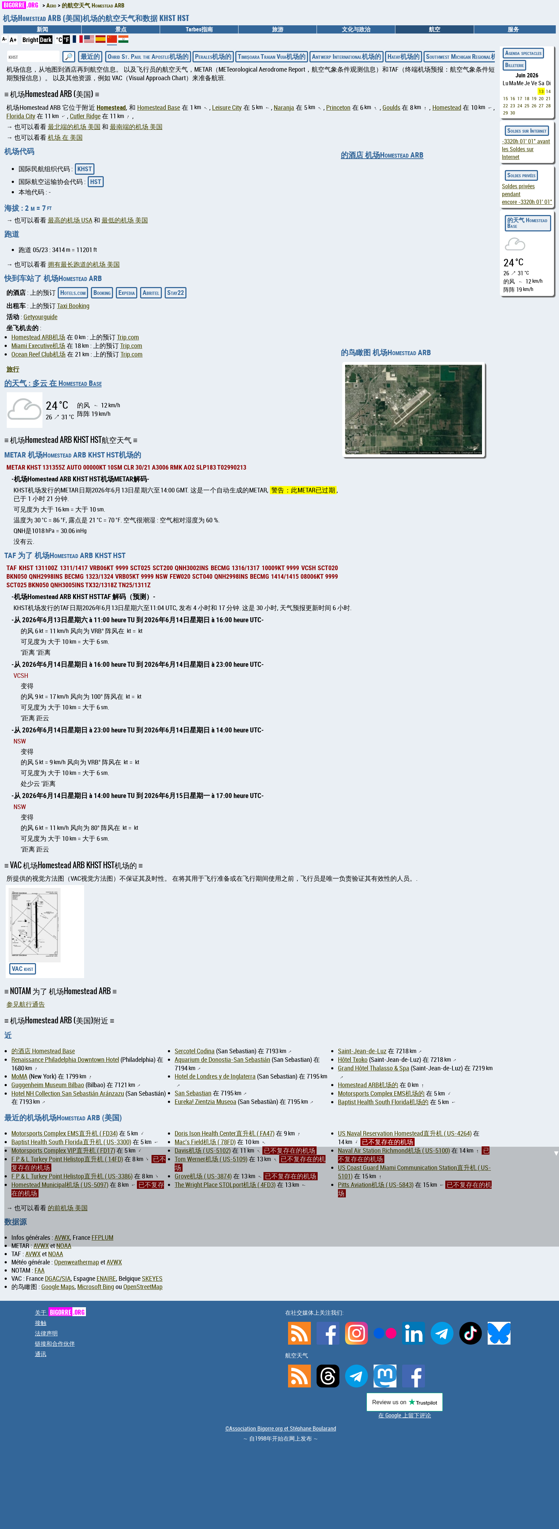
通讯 (40, 1354)
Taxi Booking (73, 306)
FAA (40, 1270)
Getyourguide (40, 317)
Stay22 (175, 292)
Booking (102, 292)
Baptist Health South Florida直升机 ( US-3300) (71, 1142)
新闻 (42, 29)
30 (512, 112)
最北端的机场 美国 (74, 127)
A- (4, 38)
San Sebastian (193, 1093)
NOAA (55, 1254)
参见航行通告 (25, 1004)
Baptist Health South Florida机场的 (383, 1102)
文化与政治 (356, 29)
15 (505, 98)
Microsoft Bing (95, 1287)
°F (66, 39)
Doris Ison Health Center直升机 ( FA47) (225, 1133)
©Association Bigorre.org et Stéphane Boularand (280, 1428)
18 (526, 98)
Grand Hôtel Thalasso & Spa (373, 1068)
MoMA (19, 1076)
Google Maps (58, 1287)
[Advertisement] (284, 1197)
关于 (60, 1312)
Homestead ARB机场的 (368, 1085)
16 (512, 98)
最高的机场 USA (70, 220)
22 (505, 105)
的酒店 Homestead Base (43, 1051)
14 (548, 91)
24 (519, 105)
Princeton (338, 107)
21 (548, 98)
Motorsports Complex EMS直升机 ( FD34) (64, 1133)
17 (519, 98)
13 (541, 91)
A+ (13, 39)
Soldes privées (521, 175)
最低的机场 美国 (125, 220)
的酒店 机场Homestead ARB (382, 155)
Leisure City (227, 107)
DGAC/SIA (58, 1278)
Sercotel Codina (195, 1051)
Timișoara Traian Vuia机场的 (272, 56)
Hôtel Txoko (353, 1059)
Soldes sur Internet (527, 130)
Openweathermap (76, 1262)
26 (534, 105)
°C (59, 39)
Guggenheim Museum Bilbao (47, 1085)
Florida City (20, 116)
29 (505, 112)
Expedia (126, 292)
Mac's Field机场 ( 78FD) (205, 1142)
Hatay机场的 (404, 56)
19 (534, 98)
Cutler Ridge (85, 116)
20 (541, 98)
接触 (40, 1323)
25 (526, 105)
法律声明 (46, 1333)
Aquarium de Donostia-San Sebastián (222, 1059)
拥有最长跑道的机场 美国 (84, 264)
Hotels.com (73, 292)
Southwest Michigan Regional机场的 (468, 56)
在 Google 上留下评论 (404, 1415)
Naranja (284, 107)
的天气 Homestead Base (527, 223)
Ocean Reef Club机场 (38, 354)
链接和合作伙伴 (55, 1344)
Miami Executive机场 (38, 346)
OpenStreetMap (143, 1287)
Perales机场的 (213, 56)
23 (512, 105)
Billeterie (514, 65)
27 (541, 105)
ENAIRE (106, 1278)
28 (548, 105)
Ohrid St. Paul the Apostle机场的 (148, 56)
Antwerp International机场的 (346, 56)
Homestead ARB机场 (38, 337)
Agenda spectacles (523, 53)
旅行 (12, 369)
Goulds (391, 107)
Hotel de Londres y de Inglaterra (215, 1076)
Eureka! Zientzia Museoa (205, 1102)
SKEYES (152, 1278)
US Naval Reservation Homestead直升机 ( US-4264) (405, 1133)
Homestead (111, 107)
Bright (30, 39)
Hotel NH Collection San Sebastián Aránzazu (67, 1093)
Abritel (151, 292)
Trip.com (128, 337)
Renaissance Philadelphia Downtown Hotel (65, 1059)
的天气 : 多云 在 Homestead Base (53, 383)
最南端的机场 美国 (136, 127)
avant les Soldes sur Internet (526, 149)
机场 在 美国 (65, 137)
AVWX (33, 1254)
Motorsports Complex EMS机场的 (381, 1093)
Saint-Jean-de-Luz (362, 1051)
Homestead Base (158, 107)
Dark (46, 39)
